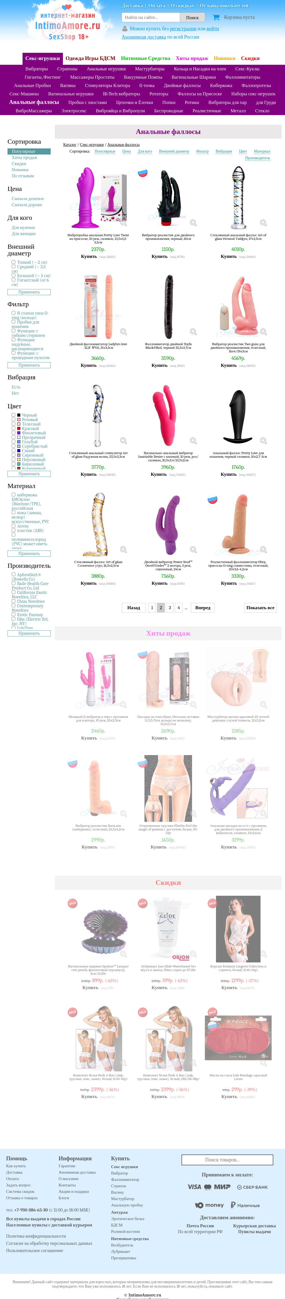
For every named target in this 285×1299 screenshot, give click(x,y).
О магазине (69, 1178)
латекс (23, 526)
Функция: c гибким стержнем (28, 333)
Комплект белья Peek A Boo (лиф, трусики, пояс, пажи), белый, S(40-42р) (98, 1077)
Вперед (202, 607)
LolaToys (25, 628)
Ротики (192, 102)
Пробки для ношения (25, 324)
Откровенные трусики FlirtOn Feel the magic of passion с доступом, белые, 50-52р (168, 829)
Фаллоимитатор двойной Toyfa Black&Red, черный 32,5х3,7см (168, 346)
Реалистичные (207, 110)
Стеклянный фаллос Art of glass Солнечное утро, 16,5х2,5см (98, 564)
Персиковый (31, 459)
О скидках (182, 6)
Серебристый (32, 446)
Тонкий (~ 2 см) (32, 262)
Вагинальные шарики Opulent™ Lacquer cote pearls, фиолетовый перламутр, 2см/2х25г (98, 969)
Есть (16, 387)
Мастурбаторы (150, 68)
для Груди (266, 102)
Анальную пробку (127, 1205)
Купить (89, 256)
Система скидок (20, 1191)
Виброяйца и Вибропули (120, 110)
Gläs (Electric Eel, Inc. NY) (30, 621)
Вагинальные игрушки (71, 93)
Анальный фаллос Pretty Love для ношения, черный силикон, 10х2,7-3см (238, 455)
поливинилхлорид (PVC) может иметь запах (29, 544)
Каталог (69, 144)
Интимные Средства (145, 58)
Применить (29, 292)
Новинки (224, 58)
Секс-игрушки (42, 58)
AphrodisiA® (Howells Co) (26, 577)
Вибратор (119, 1173)
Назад (133, 607)
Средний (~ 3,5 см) (29, 269)
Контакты (67, 1185)
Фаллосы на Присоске (200, 93)
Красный (28, 428)
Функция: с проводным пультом (31, 355)
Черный (27, 415)
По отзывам (23, 175)
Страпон (118, 1185)
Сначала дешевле (28, 198)
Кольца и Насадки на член (200, 68)
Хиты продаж (192, 58)
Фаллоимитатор (125, 1179)
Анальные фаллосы (34, 102)
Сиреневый (30, 455)
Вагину (117, 1192)
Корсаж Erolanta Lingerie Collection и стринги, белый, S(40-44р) (238, 968)
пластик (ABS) (30, 530)
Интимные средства (130, 1238)
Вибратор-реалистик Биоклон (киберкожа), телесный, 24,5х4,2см (98, 827)
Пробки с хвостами (87, 102)
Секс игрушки (124, 1166)
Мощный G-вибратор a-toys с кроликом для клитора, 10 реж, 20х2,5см (98, 718)
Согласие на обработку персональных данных (49, 1243)
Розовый (27, 419)
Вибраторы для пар (227, 102)
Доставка (132, 6)
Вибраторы (37, 68)
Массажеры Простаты (92, 77)
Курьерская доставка (254, 1225)
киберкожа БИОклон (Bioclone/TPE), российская (26, 501)
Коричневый (31, 468)
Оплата (156, 6)
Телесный (29, 424)
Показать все (260, 607)
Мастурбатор (122, 1198)
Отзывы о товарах (22, 1197)
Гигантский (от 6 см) (30, 282)
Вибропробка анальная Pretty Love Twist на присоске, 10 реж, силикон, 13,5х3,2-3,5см (98, 238)
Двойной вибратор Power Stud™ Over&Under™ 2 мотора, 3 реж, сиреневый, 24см (168, 565)
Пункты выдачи (254, 1231)
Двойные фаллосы (182, 85)
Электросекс (74, 110)
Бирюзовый (30, 464)
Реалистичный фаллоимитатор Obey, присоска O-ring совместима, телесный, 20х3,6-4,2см (238, 565)
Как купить (16, 1165)
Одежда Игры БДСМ (91, 58)
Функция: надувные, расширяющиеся (27, 344)
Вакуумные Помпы (143, 77)
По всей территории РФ (200, 1228)
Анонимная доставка (144, 37)
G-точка (146, 85)
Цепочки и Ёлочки (134, 102)
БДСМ (117, 1225)
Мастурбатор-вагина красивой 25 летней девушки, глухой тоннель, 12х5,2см (238, 718)
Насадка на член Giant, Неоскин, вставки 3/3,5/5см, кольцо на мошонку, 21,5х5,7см (168, 720)
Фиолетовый (31, 433)
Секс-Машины (24, 93)
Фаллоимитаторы (242, 77)
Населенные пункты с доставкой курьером (49, 1225)
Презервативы (123, 1257)
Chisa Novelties (31, 601)
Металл (238, 110)
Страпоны (67, 68)
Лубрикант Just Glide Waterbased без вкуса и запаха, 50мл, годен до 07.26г (168, 968)
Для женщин (24, 233)
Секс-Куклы (247, 68)
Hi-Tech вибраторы (121, 93)
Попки (168, 102)
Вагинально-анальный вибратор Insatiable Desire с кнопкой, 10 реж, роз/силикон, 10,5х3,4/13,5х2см (168, 456)
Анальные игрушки (106, 68)
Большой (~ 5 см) (34, 275)
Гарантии (67, 1165)
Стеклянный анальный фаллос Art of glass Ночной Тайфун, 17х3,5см (238, 237)
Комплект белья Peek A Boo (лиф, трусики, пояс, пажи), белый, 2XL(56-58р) (168, 1077)
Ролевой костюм (125, 1231)
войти (213, 29)
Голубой (27, 441)
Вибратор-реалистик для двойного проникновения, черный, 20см (168, 237)
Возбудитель (122, 1245)
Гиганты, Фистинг (43, 77)
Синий (26, 450)
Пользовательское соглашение (34, 1250)
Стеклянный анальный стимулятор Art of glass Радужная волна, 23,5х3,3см (98, 455)
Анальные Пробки (32, 85)
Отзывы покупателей (224, 6)
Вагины (67, 85)
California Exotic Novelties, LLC (29, 594)
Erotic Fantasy (30, 614)
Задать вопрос (18, 1185)
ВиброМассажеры (34, 110)
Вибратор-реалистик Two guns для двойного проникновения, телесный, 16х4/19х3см (238, 347)
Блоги (64, 1197)
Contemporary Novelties (27, 608)
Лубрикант (120, 1251)
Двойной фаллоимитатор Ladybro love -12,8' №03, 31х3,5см (98, 346)
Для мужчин (23, 227)
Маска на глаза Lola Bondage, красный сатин (238, 1077)
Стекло (262, 110)
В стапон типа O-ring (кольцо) (30, 315)
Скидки (250, 58)
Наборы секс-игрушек (253, 93)
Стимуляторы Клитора (107, 85)
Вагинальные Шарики (193, 77)
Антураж (119, 1212)
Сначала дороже (27, 204)
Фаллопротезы (256, 85)
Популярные (23, 151)
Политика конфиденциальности (36, 1236)
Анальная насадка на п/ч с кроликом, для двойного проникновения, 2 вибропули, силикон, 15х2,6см (238, 829)
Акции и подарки (74, 1191)
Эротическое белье (127, 1218)
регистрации (183, 29)
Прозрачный (31, 437)
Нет (15, 393)
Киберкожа (221, 85)
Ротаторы (158, 93)
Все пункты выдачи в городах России (43, 1218)
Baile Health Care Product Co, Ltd (30, 586)
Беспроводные (168, 110)
